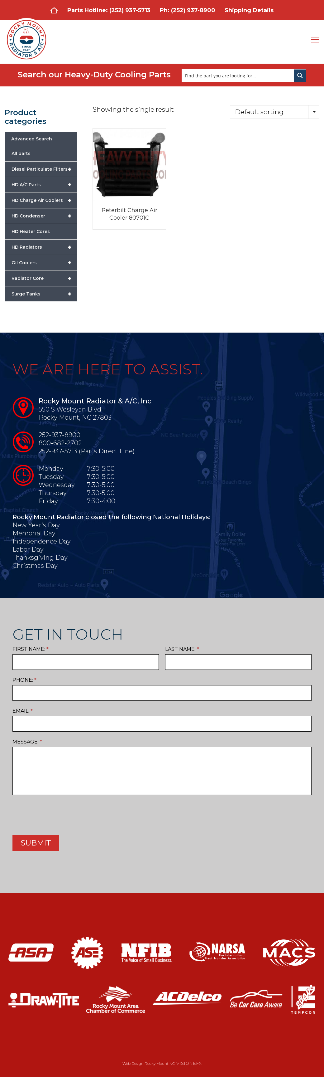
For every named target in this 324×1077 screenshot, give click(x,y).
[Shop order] (274, 112)
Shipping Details (249, 10)
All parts (21, 153)
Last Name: (182, 649)
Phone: (24, 680)
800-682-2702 (60, 443)
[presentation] (59, 813)
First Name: (30, 649)
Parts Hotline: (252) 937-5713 (108, 10)
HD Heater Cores (31, 231)
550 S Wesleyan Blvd (70, 409)
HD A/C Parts (44, 184)
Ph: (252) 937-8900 (187, 10)
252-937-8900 (59, 435)
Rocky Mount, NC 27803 (75, 417)
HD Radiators (44, 247)
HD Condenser (44, 215)
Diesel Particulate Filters (44, 169)
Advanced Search (31, 139)
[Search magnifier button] (300, 75)
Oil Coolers (44, 262)
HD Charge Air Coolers (44, 200)
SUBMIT (36, 842)
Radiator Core (44, 278)
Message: (27, 742)
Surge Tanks (44, 293)
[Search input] (238, 75)
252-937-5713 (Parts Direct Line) (87, 451)
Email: (22, 711)
